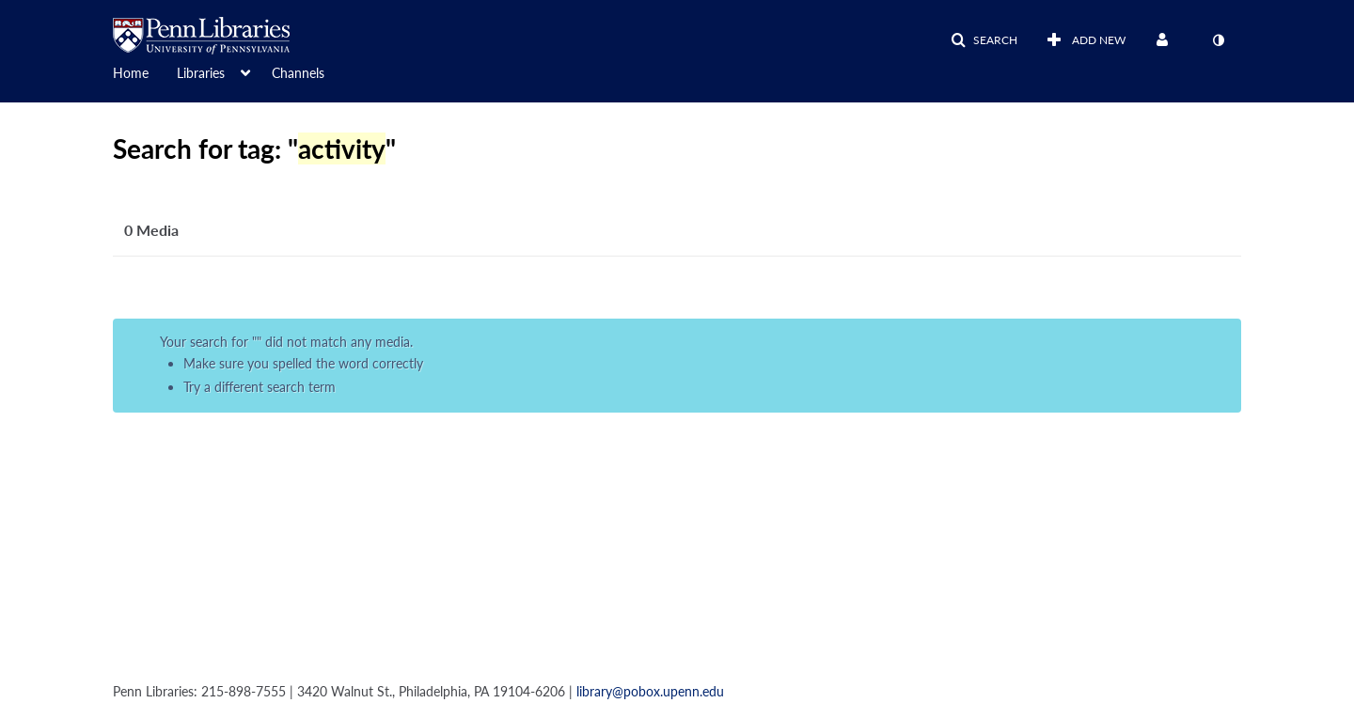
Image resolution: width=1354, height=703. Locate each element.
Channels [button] (298, 73)
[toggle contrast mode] (1217, 40)
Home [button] (131, 73)
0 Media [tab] (151, 230)
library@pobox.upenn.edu (650, 691)
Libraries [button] (201, 73)
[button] (984, 40)
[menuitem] (145, 71)
